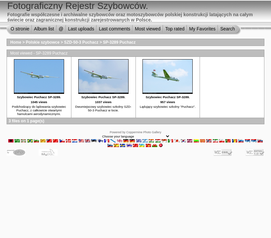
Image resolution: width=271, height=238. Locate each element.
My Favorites (202, 28)
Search (227, 28)
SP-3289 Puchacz (119, 42)
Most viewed (148, 28)
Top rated (174, 28)
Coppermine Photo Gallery (143, 132)
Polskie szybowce (42, 42)
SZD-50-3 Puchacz (81, 42)
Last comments (114, 28)
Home (15, 42)
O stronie (20, 28)
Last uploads (81, 28)
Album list (44, 28)
